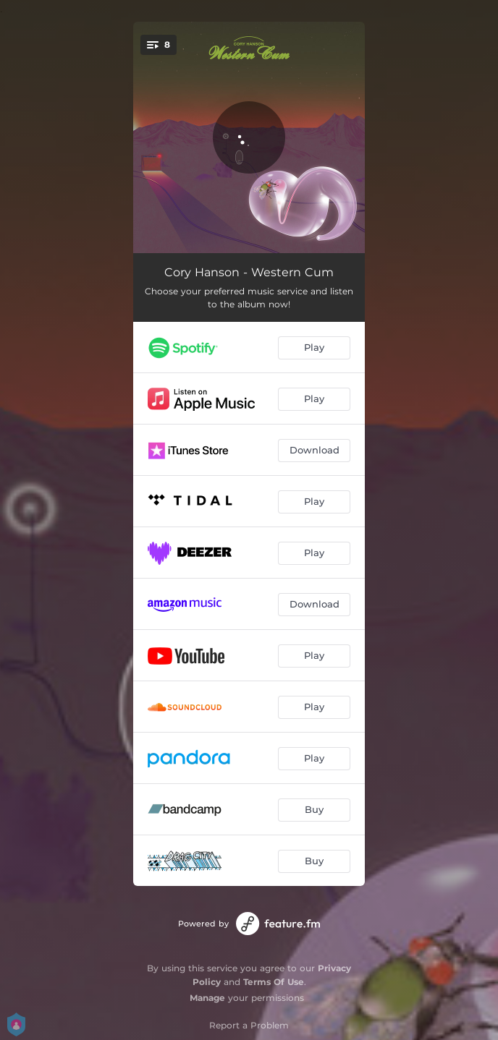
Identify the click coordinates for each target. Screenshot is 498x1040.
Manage (207, 997)
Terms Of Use (273, 981)
